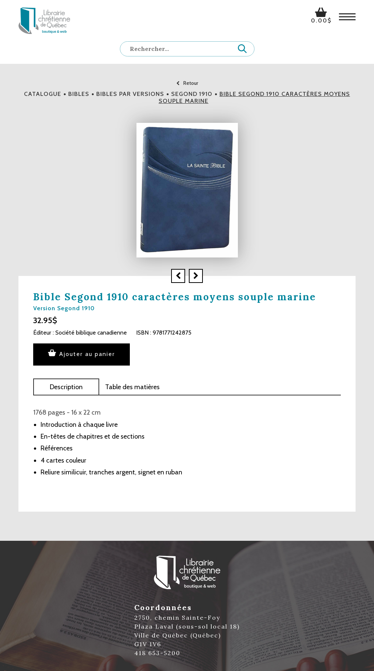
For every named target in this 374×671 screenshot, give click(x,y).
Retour (187, 83)
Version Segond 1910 (64, 308)
